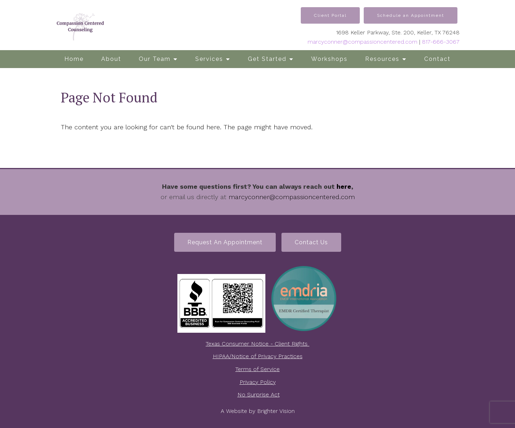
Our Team (155, 59)
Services (209, 59)
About (111, 59)
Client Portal (330, 15)
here (344, 186)
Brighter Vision (276, 411)
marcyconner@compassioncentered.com (362, 41)
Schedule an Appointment (410, 15)
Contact (437, 59)
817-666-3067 (441, 41)
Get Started (267, 59)
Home (74, 59)
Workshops (329, 59)
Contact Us (311, 242)
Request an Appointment (225, 242)
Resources (382, 59)
